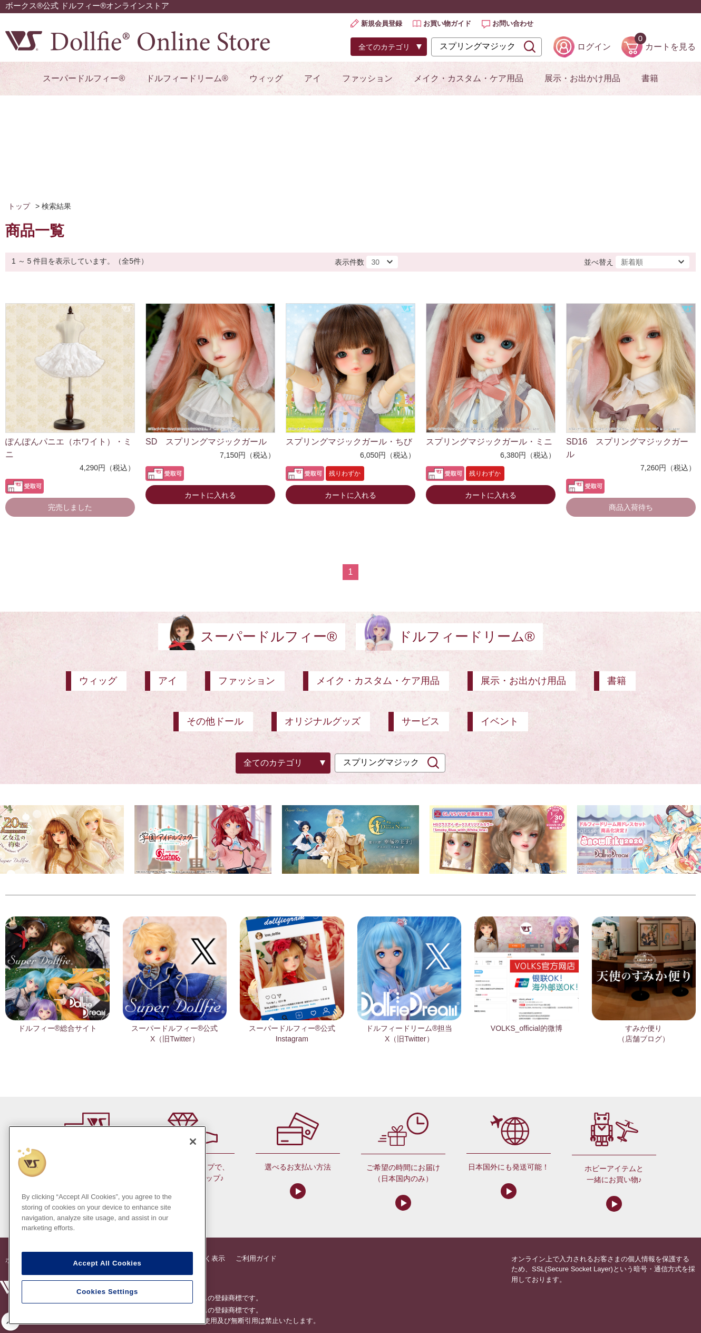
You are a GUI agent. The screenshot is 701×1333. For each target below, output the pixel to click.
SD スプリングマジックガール (206, 441)
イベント (500, 721)
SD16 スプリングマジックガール (627, 448)
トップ (19, 206)
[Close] (193, 1141)
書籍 (649, 78)
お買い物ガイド (447, 23)
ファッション (367, 78)
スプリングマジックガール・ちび (349, 441)
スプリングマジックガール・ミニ (489, 441)
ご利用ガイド (256, 1258)
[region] (107, 1225)
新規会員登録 (381, 23)
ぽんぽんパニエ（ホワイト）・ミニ (68, 448)
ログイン (594, 46)
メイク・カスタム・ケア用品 (468, 78)
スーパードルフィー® (84, 78)
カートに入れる (210, 495)
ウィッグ (266, 78)
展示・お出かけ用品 (582, 78)
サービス (421, 721)
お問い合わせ (512, 23)
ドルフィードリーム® (187, 78)
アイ (312, 78)
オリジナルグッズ (323, 721)
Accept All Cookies (107, 1263)
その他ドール (215, 721)
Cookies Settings (107, 1292)
